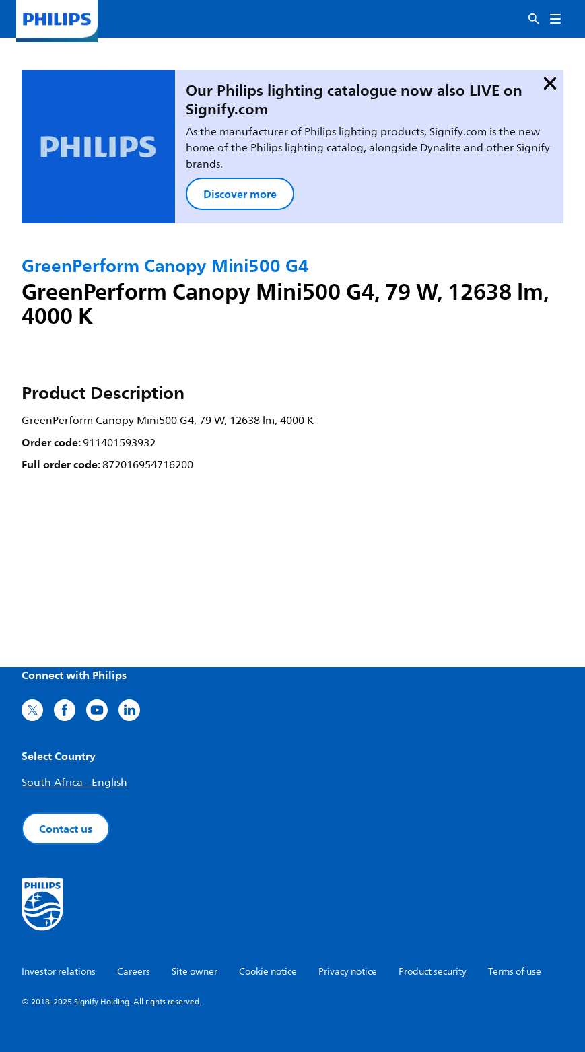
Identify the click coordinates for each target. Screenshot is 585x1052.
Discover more (240, 193)
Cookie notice (268, 971)
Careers (133, 971)
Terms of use (514, 971)
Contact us (65, 828)
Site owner (194, 971)
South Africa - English (74, 783)
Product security (433, 971)
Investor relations (59, 971)
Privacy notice (347, 971)
